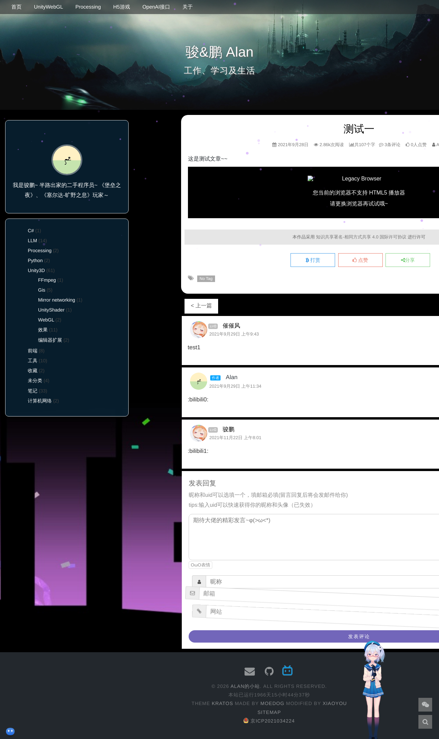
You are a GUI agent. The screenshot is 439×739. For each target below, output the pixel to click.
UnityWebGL (48, 7)
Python (35, 260)
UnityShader (51, 310)
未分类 (35, 380)
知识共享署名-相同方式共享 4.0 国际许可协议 (361, 236)
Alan (231, 377)
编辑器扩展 (50, 340)
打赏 (313, 260)
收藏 (32, 370)
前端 (32, 350)
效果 (43, 329)
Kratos (222, 703)
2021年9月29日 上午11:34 (235, 386)
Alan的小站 (245, 686)
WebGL (46, 319)
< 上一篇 (201, 306)
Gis (41, 290)
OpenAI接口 (156, 7)
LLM (32, 240)
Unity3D (36, 270)
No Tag (206, 278)
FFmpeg (47, 280)
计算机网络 (40, 400)
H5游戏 (121, 7)
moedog (272, 703)
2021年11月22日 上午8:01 (235, 437)
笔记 (32, 391)
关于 (187, 7)
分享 (408, 260)
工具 (32, 360)
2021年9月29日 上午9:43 (234, 334)
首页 (16, 7)
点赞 (360, 260)
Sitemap (269, 712)
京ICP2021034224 (269, 721)
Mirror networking (56, 300)
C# (31, 230)
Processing (88, 7)
